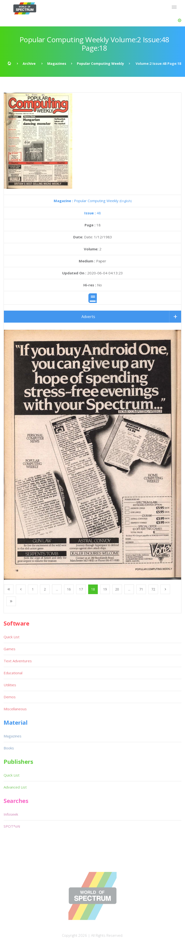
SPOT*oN (12, 826)
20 (117, 589)
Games (9, 648)
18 (93, 589)
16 (69, 589)
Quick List (12, 636)
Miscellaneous (15, 708)
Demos (10, 696)
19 (105, 589)
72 (153, 589)
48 (92, 213)
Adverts (88, 316)
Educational (13, 672)
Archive (29, 63)
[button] (179, 20)
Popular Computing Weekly (100, 63)
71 (141, 589)
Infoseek (11, 814)
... (57, 589)
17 (81, 589)
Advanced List (15, 787)
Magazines (56, 63)
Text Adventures (18, 660)
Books (9, 748)
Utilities (10, 684)
